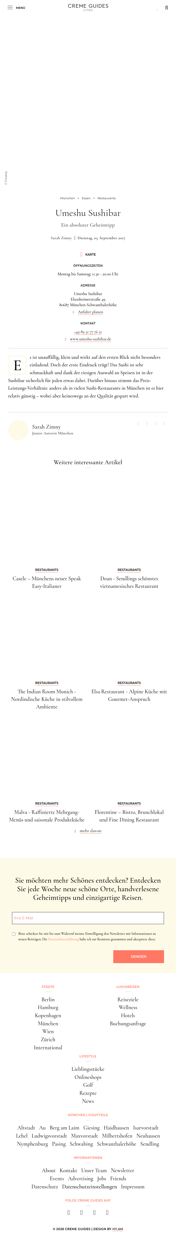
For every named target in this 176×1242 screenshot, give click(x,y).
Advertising (80, 1178)
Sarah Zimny (61, 237)
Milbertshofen (117, 1136)
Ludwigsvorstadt (49, 1136)
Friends (118, 1178)
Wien (48, 1031)
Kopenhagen (48, 1015)
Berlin (48, 999)
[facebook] (68, 1214)
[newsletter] (107, 1214)
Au (42, 1127)
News (88, 1101)
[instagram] (81, 1214)
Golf (88, 1085)
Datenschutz (44, 1186)
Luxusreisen (128, 987)
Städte (48, 987)
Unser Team (94, 1170)
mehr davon (91, 830)
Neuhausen (148, 1136)
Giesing (91, 1127)
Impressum (133, 1186)
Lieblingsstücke (88, 1069)
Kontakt (68, 1170)
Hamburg (48, 1007)
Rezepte (88, 1093)
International (48, 1047)
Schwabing (81, 1144)
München (48, 1023)
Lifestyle (88, 1056)
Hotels (128, 1015)
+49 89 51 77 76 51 (88, 332)
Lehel (22, 1136)
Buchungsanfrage (128, 1023)
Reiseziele (128, 999)
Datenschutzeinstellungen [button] (89, 1186)
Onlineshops (88, 1077)
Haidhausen (116, 1127)
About (49, 1170)
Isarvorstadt (146, 1127)
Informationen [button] (88, 1158)
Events (57, 1178)
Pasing (59, 1144)
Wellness (128, 1007)
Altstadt (26, 1127)
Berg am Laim (64, 1127)
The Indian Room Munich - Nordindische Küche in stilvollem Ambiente (47, 699)
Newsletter (122, 1170)
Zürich (48, 1039)
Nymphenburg (32, 1144)
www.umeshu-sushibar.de (90, 339)
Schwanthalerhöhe (116, 1144)
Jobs (101, 1178)
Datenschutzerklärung (63, 939)
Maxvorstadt (84, 1136)
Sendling (149, 1144)
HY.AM (117, 1229)
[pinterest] (94, 1214)
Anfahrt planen (90, 312)
